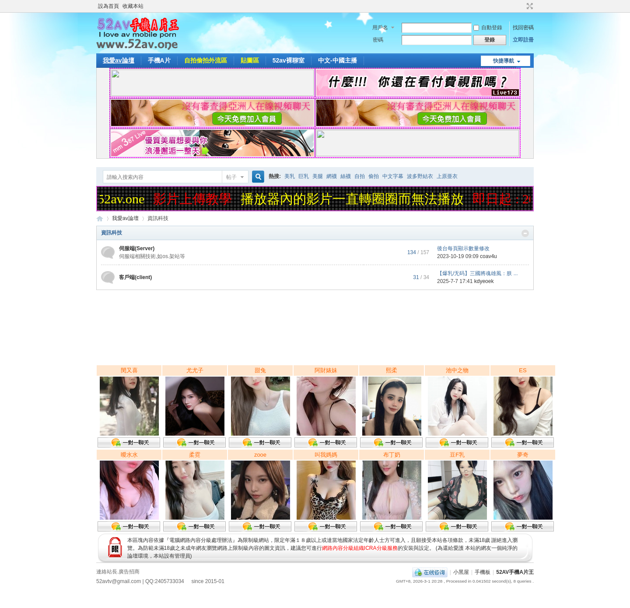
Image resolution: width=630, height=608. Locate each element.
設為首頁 (108, 6)
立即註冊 (523, 40)
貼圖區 (250, 60)
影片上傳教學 (194, 199)
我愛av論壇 (118, 60)
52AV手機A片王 (515, 572)
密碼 (378, 40)
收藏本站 (133, 6)
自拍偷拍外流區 (205, 60)
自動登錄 (487, 27)
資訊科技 (111, 233)
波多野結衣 (420, 176)
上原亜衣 (447, 176)
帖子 (231, 177)
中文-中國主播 (337, 60)
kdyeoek (484, 281)
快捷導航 (503, 61)
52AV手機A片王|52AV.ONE (99, 218)
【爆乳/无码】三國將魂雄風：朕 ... (477, 273)
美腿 (317, 176)
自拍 (359, 176)
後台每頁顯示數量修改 (463, 248)
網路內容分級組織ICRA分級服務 (360, 548)
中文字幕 (392, 176)
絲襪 (345, 176)
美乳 (289, 176)
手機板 (482, 572)
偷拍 (373, 176)
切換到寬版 (529, 6)
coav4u (488, 256)
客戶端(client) (135, 277)
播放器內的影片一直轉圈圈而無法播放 (354, 199)
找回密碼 (523, 27)
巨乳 (303, 176)
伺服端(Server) (136, 248)
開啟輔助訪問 (521, 6)
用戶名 (380, 27)
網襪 (331, 176)
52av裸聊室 (288, 60)
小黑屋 (461, 572)
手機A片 (159, 60)
